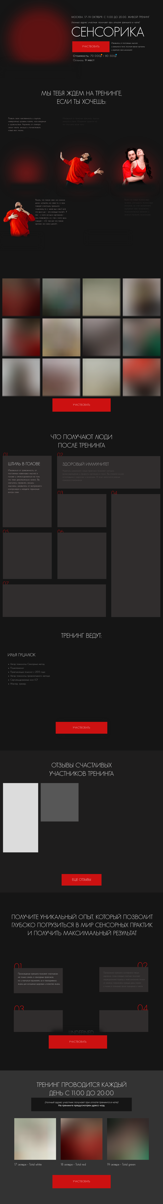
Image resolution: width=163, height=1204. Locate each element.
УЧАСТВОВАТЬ (91, 46)
